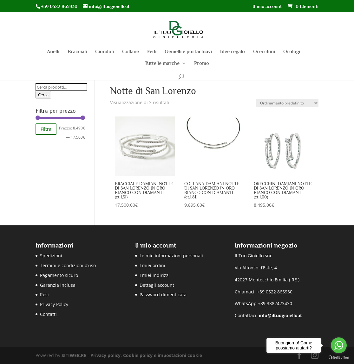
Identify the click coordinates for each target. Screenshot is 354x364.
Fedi (151, 51)
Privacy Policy (54, 304)
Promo (201, 63)
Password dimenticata (163, 295)
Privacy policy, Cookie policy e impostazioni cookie (146, 355)
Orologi (291, 51)
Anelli (53, 51)
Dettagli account (157, 285)
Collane (130, 51)
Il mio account (267, 6)
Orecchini (264, 51)
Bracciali (77, 51)
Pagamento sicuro (59, 275)
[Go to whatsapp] (339, 345)
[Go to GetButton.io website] (339, 357)
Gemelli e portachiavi (188, 51)
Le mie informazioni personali (171, 256)
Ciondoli (104, 51)
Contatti (48, 314)
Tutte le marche (162, 63)
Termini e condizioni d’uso (68, 265)
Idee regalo (232, 51)
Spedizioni (51, 256)
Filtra (46, 129)
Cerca (43, 94)
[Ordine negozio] (287, 103)
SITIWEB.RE (74, 355)
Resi (44, 295)
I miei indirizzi (155, 275)
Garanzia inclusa (57, 285)
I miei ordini (152, 265)
